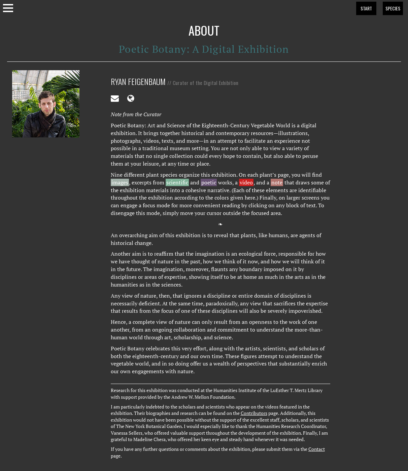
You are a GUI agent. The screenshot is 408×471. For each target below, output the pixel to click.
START (366, 8)
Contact (316, 449)
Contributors (254, 413)
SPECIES (392, 8)
